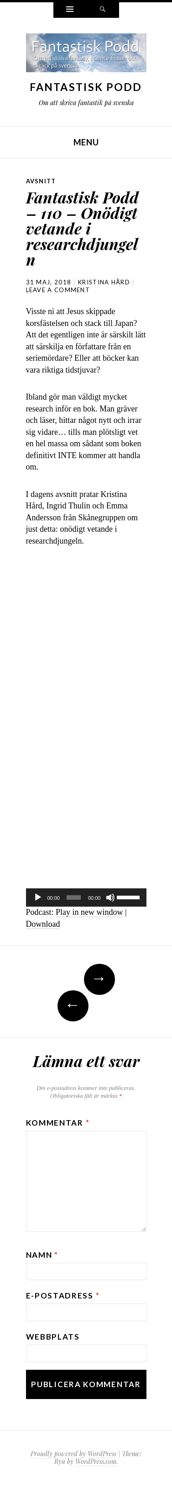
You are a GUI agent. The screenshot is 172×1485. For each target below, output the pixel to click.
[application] (86, 897)
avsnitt (41, 181)
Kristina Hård (104, 282)
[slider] (74, 897)
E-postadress (63, 1295)
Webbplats (53, 1336)
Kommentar (58, 1122)
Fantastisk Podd (86, 86)
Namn (42, 1255)
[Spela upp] (37, 897)
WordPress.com (95, 1461)
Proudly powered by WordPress (73, 1453)
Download (43, 924)
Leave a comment (58, 290)
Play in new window (89, 912)
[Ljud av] (110, 897)
